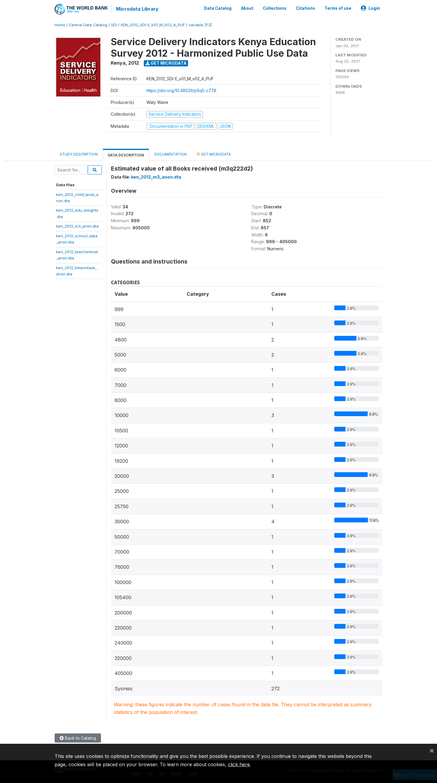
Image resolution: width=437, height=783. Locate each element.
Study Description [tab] (79, 154)
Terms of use (338, 8)
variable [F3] (200, 25)
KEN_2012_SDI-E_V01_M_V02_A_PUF (153, 25)
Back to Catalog (78, 738)
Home (60, 25)
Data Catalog (217, 8)
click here (239, 764)
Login (370, 8)
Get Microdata (166, 63)
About (247, 8)
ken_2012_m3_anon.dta (77, 226)
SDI (114, 25)
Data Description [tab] (126, 155)
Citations (305, 8)
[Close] (431, 750)
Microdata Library (137, 9)
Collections (274, 8)
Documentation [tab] (170, 154)
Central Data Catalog (88, 25)
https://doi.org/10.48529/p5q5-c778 (181, 90)
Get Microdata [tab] (214, 153)
